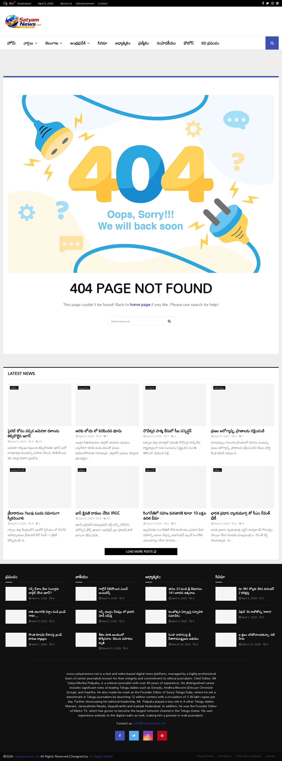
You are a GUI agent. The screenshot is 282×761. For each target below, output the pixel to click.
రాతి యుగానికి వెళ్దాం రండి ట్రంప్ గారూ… (47, 614)
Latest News (21, 373)
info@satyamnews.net (150, 723)
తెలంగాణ (51, 43)
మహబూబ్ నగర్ (17, 470)
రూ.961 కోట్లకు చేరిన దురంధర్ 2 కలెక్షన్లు (256, 591)
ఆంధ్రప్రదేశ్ (78, 43)
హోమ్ (11, 43)
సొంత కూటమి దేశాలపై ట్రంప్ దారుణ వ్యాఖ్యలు (45, 637)
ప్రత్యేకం (143, 43)
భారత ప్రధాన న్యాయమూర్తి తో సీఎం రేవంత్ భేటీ (240, 515)
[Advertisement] (198, 21)
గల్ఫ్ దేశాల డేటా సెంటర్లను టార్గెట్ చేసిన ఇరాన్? (44, 591)
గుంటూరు (151, 388)
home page (140, 304)
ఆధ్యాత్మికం (122, 43)
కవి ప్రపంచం (210, 43)
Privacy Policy (205, 756)
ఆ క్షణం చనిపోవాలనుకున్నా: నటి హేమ (257, 637)
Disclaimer (225, 756)
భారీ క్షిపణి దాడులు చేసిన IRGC (98, 513)
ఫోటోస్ (189, 43)
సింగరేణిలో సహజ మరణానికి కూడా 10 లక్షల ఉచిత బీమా (174, 515)
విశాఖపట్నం (219, 388)
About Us (66, 3)
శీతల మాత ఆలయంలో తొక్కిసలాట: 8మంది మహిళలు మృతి (116, 638)
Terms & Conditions (248, 756)
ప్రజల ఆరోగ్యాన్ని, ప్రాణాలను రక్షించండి (237, 431)
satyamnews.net (27, 756)
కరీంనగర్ (150, 470)
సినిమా (102, 43)
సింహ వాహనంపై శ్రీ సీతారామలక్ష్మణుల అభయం (184, 637)
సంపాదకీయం (166, 43)
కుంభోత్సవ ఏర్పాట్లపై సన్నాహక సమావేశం (186, 614)
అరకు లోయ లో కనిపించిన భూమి (99, 431)
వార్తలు (28, 43)
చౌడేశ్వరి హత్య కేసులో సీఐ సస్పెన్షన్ (167, 431)
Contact (103, 3)
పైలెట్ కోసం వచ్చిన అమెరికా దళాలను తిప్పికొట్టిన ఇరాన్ (33, 433)
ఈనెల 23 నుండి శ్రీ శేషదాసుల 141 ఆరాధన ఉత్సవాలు (185, 591)
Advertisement (85, 3)
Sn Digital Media (101, 756)
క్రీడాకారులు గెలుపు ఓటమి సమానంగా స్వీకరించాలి (33, 515)
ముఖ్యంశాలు (84, 388)
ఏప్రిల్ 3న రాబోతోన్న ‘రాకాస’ (255, 612)
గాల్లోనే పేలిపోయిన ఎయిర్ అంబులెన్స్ (113, 591)
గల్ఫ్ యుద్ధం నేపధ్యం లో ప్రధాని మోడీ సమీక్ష (116, 614)
